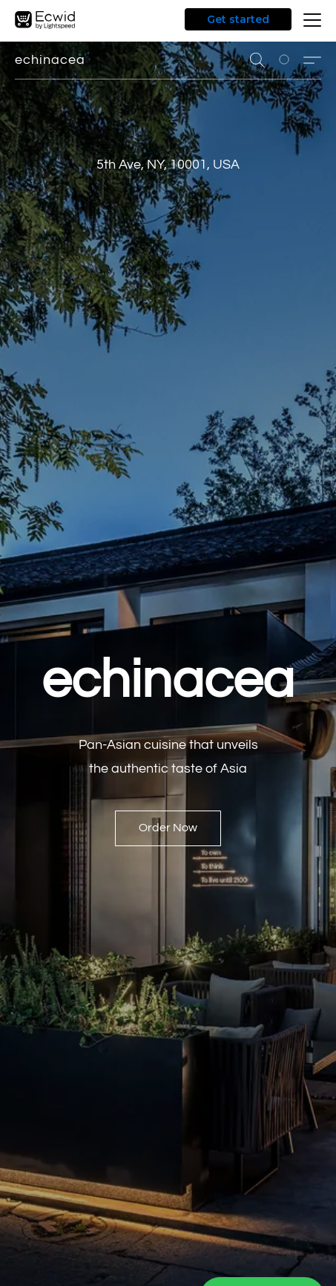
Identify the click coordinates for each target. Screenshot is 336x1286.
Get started (238, 19)
